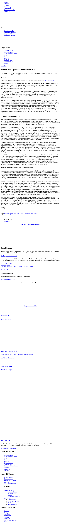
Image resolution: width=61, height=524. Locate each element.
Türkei (35, 213)
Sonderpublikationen (10, 480)
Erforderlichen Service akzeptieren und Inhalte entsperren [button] (17, 266)
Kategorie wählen (5, 47)
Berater (6, 55)
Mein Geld (10, 32)
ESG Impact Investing (10, 483)
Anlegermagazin (8, 477)
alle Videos (11, 358)
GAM (21, 213)
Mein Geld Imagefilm (7, 270)
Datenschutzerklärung (10, 10)
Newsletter (7, 5)
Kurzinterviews (13, 351)
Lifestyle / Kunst (8, 61)
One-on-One (4, 351)
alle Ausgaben (12, 448)
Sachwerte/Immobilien (14, 496)
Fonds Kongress (12, 504)
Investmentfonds (8, 52)
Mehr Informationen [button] (6, 263)
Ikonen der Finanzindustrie (11, 466)
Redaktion (7, 221)
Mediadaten (7, 8)
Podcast (6, 2)
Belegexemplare (8, 7)
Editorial (6, 470)
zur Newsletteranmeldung (8, 279)
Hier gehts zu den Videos (30, 306)
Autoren (6, 517)
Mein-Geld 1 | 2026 (5, 440)
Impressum (7, 11)
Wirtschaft (7, 58)
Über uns (6, 3)
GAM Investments (49, 80)
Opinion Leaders (8, 50)
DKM (9, 502)
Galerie (6, 63)
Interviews (7, 469)
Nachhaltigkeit (8, 60)
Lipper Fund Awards (13, 501)
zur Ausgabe (4, 448)
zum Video (4, 358)
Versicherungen (8, 57)
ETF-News (7, 482)
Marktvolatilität (28, 213)
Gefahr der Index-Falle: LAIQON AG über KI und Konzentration (17, 354)
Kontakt (6, 512)
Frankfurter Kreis (9, 490)
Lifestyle (6, 467)
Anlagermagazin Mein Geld (11, 213)
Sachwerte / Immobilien (10, 53)
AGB (5, 522)
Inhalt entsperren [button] (5, 265)
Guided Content (8, 479)
